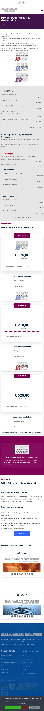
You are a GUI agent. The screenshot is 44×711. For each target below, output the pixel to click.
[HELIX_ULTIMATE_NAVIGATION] (42, 10)
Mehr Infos (22, 533)
